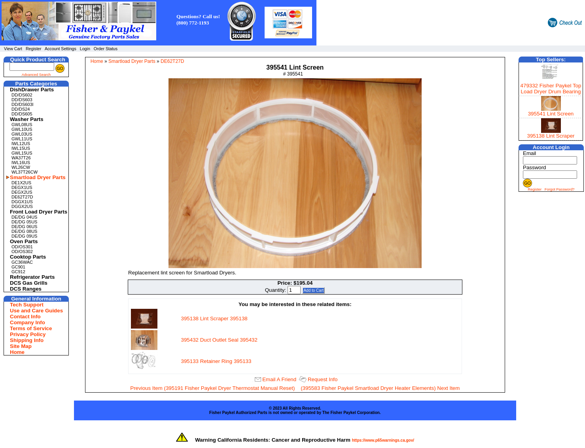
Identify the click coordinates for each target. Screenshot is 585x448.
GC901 (18, 267)
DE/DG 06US (24, 226)
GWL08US (21, 124)
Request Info (323, 379)
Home (17, 352)
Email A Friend (279, 379)
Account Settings (60, 48)
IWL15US (20, 148)
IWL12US (20, 143)
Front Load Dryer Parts (37, 212)
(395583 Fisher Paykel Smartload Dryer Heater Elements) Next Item (380, 388)
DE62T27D (22, 197)
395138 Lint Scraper (550, 136)
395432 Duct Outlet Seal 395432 (219, 340)
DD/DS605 (21, 114)
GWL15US (21, 153)
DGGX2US (22, 206)
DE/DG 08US (24, 231)
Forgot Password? (560, 189)
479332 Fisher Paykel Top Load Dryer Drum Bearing (551, 89)
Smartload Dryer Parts (37, 177)
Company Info (27, 322)
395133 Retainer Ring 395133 (216, 361)
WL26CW (20, 167)
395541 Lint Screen (551, 114)
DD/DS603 (21, 99)
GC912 (18, 271)
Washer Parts (27, 119)
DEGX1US (21, 187)
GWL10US (21, 129)
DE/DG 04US (24, 217)
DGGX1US (22, 201)
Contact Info (25, 316)
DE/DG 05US (24, 221)
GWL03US (21, 134)
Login (85, 48)
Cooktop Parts (28, 257)
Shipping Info (27, 340)
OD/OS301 (22, 246)
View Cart (13, 48)
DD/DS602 (21, 95)
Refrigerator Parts (32, 277)
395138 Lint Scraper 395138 (214, 318)
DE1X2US (21, 182)
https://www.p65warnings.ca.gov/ (383, 440)
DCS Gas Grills (28, 283)
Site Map (21, 346)
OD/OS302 (22, 251)
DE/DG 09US (24, 236)
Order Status (105, 48)
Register (34, 48)
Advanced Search (36, 75)
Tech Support (27, 305)
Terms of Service (31, 328)
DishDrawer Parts (32, 90)
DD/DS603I (22, 104)
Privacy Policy (27, 334)
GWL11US (21, 138)
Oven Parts (24, 241)
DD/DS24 (20, 109)
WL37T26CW (24, 172)
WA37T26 (21, 157)
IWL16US (20, 162)
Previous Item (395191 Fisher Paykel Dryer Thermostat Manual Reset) (212, 388)
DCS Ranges (26, 289)
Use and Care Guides (36, 311)
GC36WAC (22, 262)
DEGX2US (21, 192)
